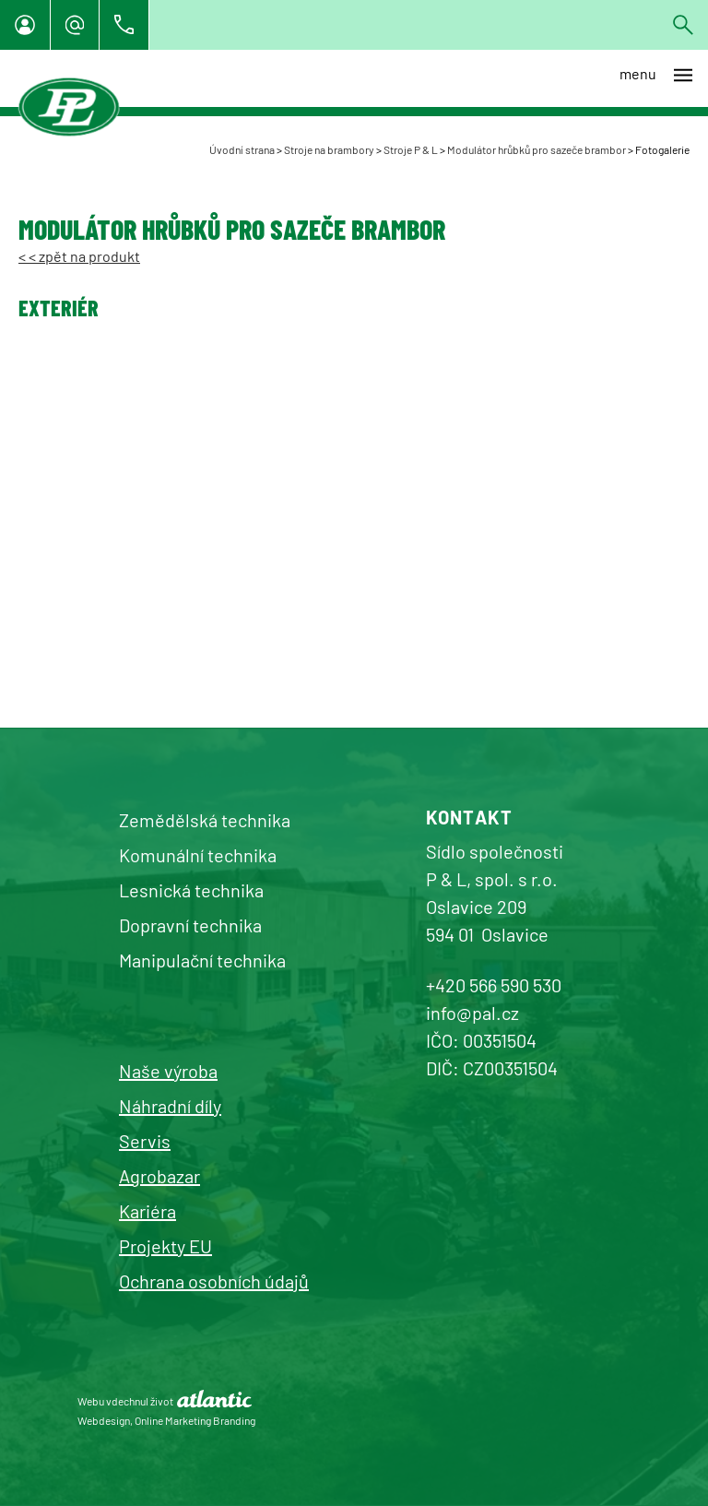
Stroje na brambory (329, 149)
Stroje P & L (411, 149)
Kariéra (147, 1211)
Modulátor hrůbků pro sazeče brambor (536, 149)
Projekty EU (165, 1246)
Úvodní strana (242, 149)
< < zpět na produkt (79, 256)
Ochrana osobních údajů (214, 1281)
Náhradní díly (170, 1106)
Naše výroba (168, 1071)
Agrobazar (159, 1176)
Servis (145, 1141)
